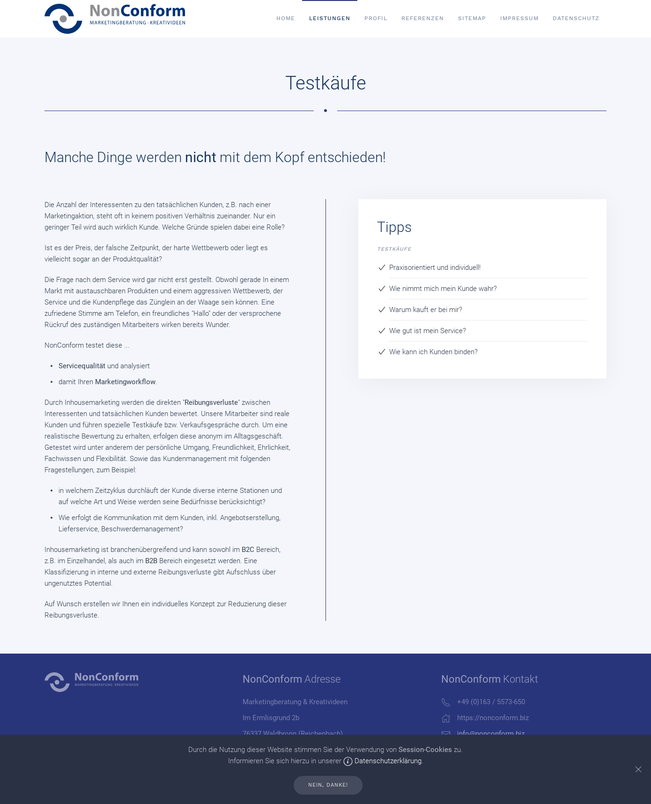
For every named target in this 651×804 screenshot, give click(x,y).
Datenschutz (576, 18)
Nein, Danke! (328, 785)
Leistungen (329, 18)
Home (285, 18)
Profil (375, 18)
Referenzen (422, 18)
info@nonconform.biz (491, 734)
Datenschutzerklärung (382, 761)
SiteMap (472, 18)
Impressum (519, 18)
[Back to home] (114, 18)
